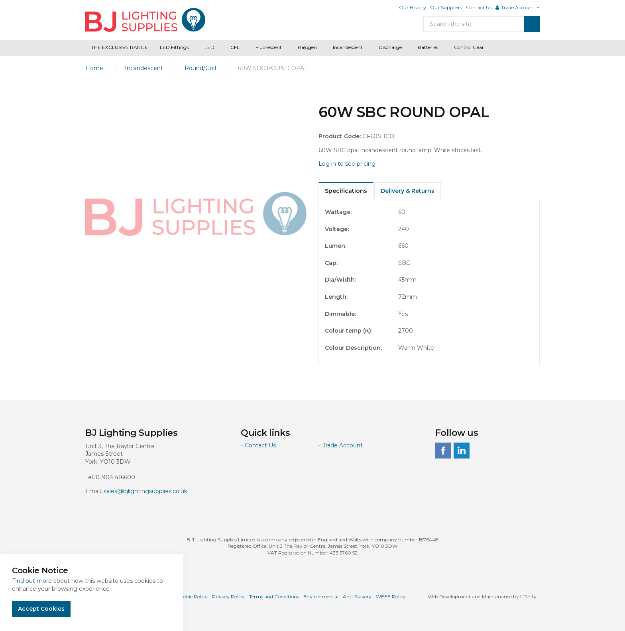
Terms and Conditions (274, 597)
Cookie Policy (192, 597)
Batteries (428, 47)
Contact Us (478, 7)
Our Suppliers (446, 7)
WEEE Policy (391, 597)
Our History (412, 7)
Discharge (390, 47)
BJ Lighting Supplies (145, 20)
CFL (235, 47)
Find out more (32, 580)
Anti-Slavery (357, 597)
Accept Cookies (41, 608)
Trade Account (342, 445)
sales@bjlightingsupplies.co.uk (145, 491)
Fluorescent (269, 47)
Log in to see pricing (346, 163)
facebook (443, 451)
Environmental (320, 597)
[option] (195, 214)
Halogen (307, 47)
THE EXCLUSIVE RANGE (119, 47)
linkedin (462, 451)
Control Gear (469, 47)
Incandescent (348, 47)
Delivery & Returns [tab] (407, 190)
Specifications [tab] (346, 190)
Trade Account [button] (517, 7)
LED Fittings (174, 47)
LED (209, 47)
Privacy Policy (228, 597)
